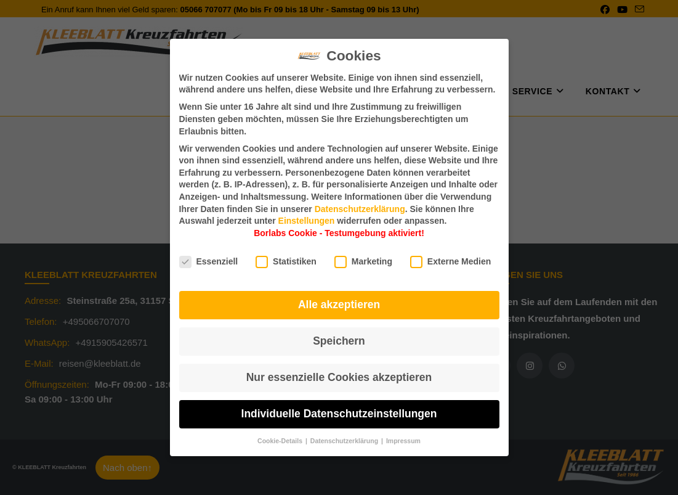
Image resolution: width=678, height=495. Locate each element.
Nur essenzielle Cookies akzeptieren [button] (339, 377)
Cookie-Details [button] (280, 440)
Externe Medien (450, 262)
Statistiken (286, 262)
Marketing (363, 262)
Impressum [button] (403, 440)
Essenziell (208, 262)
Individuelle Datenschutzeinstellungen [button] (339, 413)
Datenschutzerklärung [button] (345, 440)
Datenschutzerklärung (360, 209)
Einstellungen (306, 221)
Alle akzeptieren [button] (339, 304)
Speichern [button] (339, 341)
